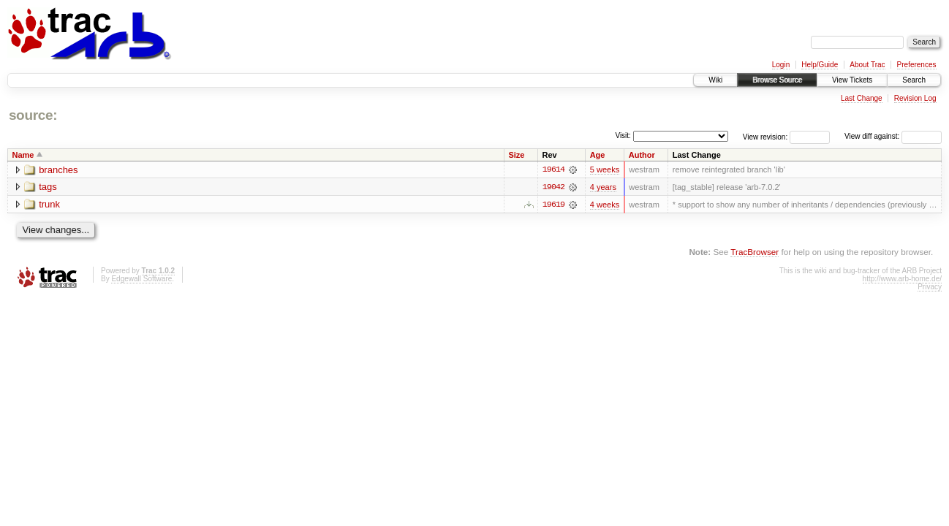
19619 (553, 204)
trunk (49, 204)
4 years (603, 187)
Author (642, 154)
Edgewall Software (141, 279)
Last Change (861, 98)
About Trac (867, 65)
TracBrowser (754, 251)
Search (914, 80)
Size (516, 154)
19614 (553, 169)
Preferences (917, 65)
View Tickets (852, 80)
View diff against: (893, 136)
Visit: (623, 136)
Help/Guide (819, 65)
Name (23, 154)
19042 (553, 187)
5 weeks (605, 169)
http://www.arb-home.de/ (902, 279)
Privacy (930, 287)
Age (597, 154)
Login (781, 65)
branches (58, 169)
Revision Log (915, 98)
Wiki (715, 80)
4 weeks (605, 204)
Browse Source (777, 80)
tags (48, 187)
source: (33, 115)
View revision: (765, 136)
